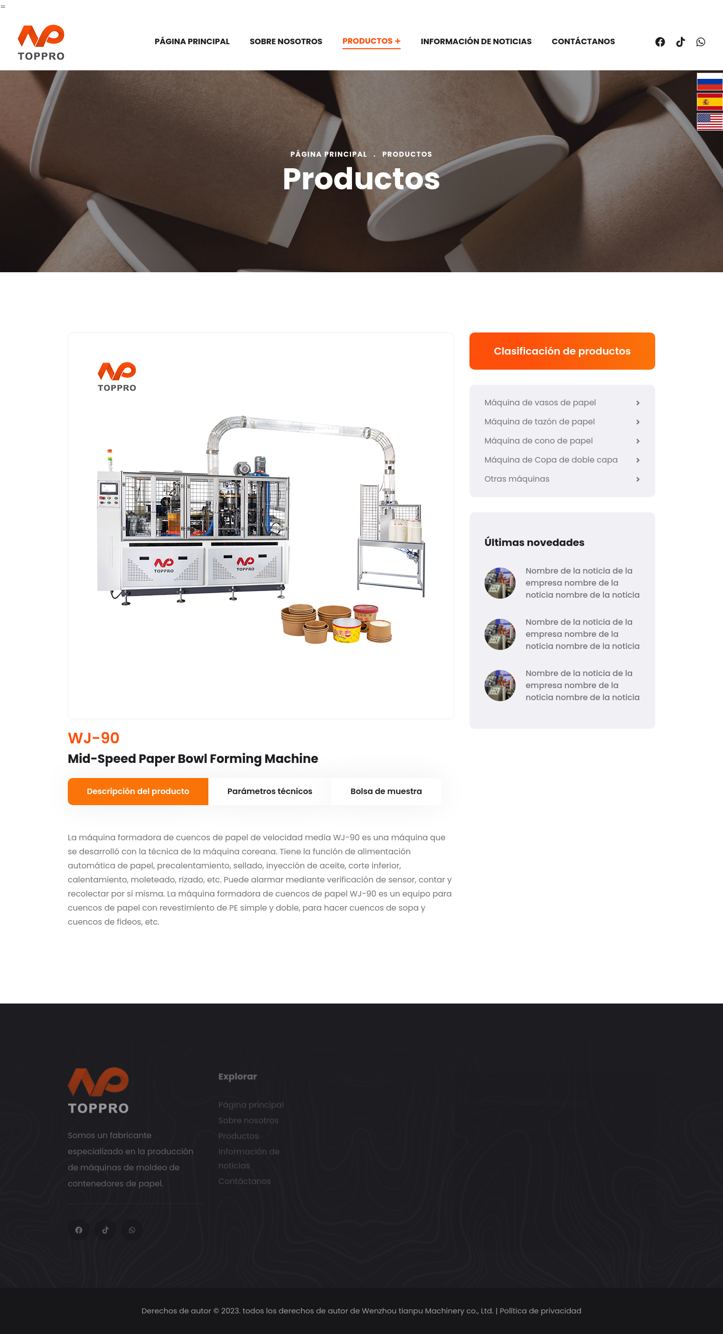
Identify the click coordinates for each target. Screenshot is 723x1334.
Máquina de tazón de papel (562, 421)
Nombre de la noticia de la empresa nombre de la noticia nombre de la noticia (583, 583)
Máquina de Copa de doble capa (562, 460)
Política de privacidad (540, 1310)
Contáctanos (583, 41)
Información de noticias (476, 41)
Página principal (192, 41)
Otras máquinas (562, 479)
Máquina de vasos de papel (562, 402)
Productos (371, 41)
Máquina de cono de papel (562, 441)
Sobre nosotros (286, 41)
